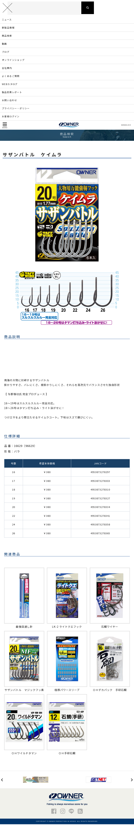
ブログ (5, 52)
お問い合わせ (9, 100)
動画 (4, 44)
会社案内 (7, 68)
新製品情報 (8, 28)
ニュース (7, 20)
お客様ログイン (11, 117)
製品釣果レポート (12, 92)
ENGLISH (126, 126)
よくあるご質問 (11, 76)
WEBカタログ (10, 84)
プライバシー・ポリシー (16, 109)
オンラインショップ (13, 60)
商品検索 (7, 36)
